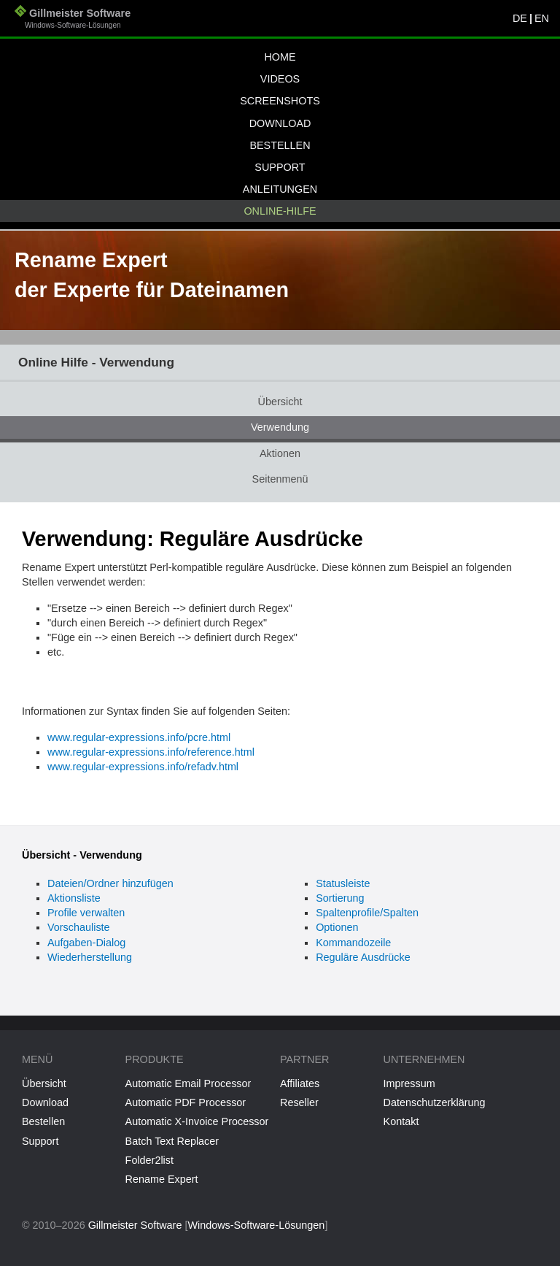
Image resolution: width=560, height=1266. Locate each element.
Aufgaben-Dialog (86, 942)
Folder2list (149, 1160)
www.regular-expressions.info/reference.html (150, 752)
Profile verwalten (86, 912)
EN (541, 18)
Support (279, 167)
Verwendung (280, 427)
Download (280, 123)
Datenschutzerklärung (435, 1102)
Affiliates (299, 1083)
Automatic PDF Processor (185, 1102)
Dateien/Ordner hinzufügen (110, 883)
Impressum (409, 1083)
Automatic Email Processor (188, 1083)
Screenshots (280, 101)
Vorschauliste (78, 927)
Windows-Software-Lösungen (255, 1225)
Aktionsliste (74, 898)
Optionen (337, 927)
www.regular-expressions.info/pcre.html (138, 737)
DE (520, 18)
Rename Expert (161, 1179)
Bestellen (279, 145)
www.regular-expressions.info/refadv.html (142, 766)
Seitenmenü (280, 479)
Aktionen (280, 453)
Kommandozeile (353, 942)
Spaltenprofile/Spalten (367, 912)
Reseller (299, 1102)
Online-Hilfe (280, 211)
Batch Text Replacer (172, 1141)
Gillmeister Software (73, 20)
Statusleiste (343, 883)
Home (279, 57)
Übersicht (280, 401)
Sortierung (340, 898)
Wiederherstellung (89, 957)
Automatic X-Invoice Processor (197, 1121)
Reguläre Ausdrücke (363, 957)
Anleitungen (280, 189)
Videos (280, 79)
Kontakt (401, 1121)
